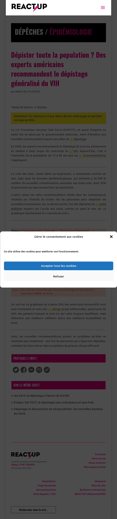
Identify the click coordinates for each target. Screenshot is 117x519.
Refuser (58, 276)
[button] (111, 236)
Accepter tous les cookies (58, 265)
